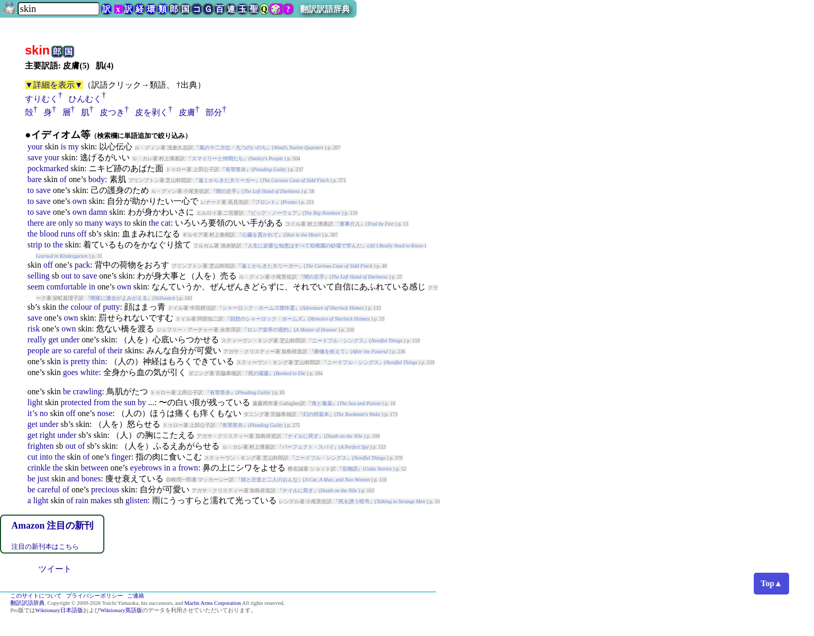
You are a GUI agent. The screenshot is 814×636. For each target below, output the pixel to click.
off (81, 233)
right (47, 435)
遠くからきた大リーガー (226, 180)
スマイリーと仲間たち (217, 158)
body (96, 179)
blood (48, 233)
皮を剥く (151, 112)
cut (33, 456)
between (94, 467)
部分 (214, 112)
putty (111, 306)
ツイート (55, 568)
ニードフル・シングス (338, 340)
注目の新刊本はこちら (45, 546)
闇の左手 (226, 191)
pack (82, 264)
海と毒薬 (321, 403)
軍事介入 (350, 224)
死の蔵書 (258, 373)
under (70, 339)
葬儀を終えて (329, 351)
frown (188, 467)
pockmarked (48, 168)
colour (81, 306)
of (63, 179)
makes (101, 500)
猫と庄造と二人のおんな (269, 479)
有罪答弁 (235, 169)
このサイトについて (36, 596)
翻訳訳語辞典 (325, 9)
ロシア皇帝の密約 (268, 330)
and (73, 478)
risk (34, 328)
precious (105, 489)
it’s (33, 413)
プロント (265, 202)
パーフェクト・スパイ (308, 447)
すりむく (41, 98)
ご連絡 (135, 596)
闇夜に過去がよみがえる (118, 298)
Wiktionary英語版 (121, 610)
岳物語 (350, 469)
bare (35, 179)
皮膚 (187, 112)
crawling (87, 391)
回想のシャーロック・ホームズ (266, 319)
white (89, 372)
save (35, 157)
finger (121, 456)
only (65, 222)
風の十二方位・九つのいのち (233, 147)
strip (35, 244)
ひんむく (85, 98)
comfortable (67, 286)
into (45, 456)
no (43, 413)
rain (81, 500)
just (43, 478)
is (63, 146)
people (39, 350)
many (94, 222)
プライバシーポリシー (94, 596)
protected (76, 402)
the (154, 222)
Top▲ (771, 583)
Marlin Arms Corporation (212, 603)
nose (104, 413)
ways (114, 222)
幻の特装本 (316, 414)
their (115, 350)
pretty (80, 361)
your (35, 146)
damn (98, 212)
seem (36, 286)
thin (98, 361)
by (142, 402)
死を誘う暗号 (354, 501)
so (79, 222)
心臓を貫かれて (260, 235)
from (101, 402)
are (51, 222)
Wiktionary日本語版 (59, 610)
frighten (41, 445)
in (92, 286)
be (67, 391)
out (66, 275)
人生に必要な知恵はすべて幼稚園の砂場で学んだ (305, 245)
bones (91, 478)
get (53, 339)
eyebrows (146, 467)
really (37, 339)
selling (39, 275)
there (36, 222)
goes (70, 372)
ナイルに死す (303, 436)
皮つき (112, 112)
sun (129, 402)
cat (166, 222)
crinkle (39, 467)
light (35, 402)
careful (84, 350)
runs (68, 233)
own (79, 201)
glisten (137, 500)
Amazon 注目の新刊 (52, 525)
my (73, 146)
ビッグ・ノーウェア (274, 213)
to (31, 190)
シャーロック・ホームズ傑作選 (258, 308)
